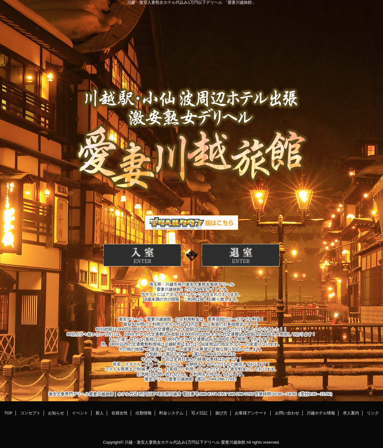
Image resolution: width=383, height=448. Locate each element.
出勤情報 (143, 413)
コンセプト (30, 413)
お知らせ (56, 413)
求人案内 (351, 413)
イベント (80, 413)
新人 (100, 413)
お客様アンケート (251, 413)
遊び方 (221, 413)
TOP (8, 413)
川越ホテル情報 (321, 413)
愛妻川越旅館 (233, 442)
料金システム (171, 413)
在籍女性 (119, 413)
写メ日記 (199, 413)
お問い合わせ (287, 413)
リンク (373, 413)
